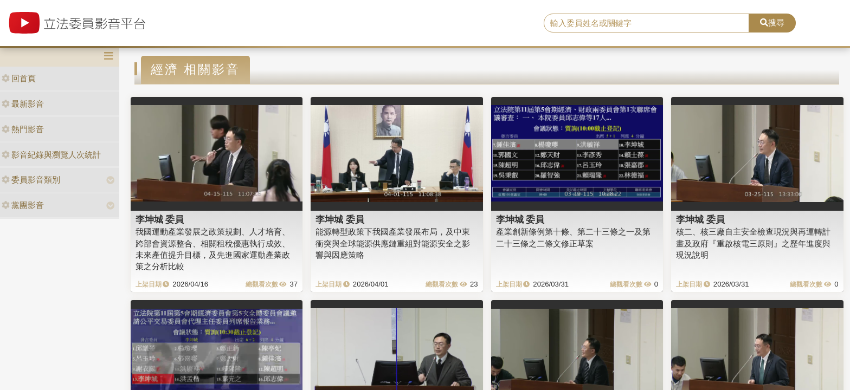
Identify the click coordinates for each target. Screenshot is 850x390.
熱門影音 (23, 129)
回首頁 (19, 78)
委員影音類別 (31, 179)
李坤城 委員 (160, 219)
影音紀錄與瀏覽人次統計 (51, 154)
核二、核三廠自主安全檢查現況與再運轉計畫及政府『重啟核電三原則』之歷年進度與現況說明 (753, 243)
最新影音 (23, 103)
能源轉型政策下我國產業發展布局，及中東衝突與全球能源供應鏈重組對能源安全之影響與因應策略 (392, 243)
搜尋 (772, 22)
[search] (647, 23)
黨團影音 (23, 205)
